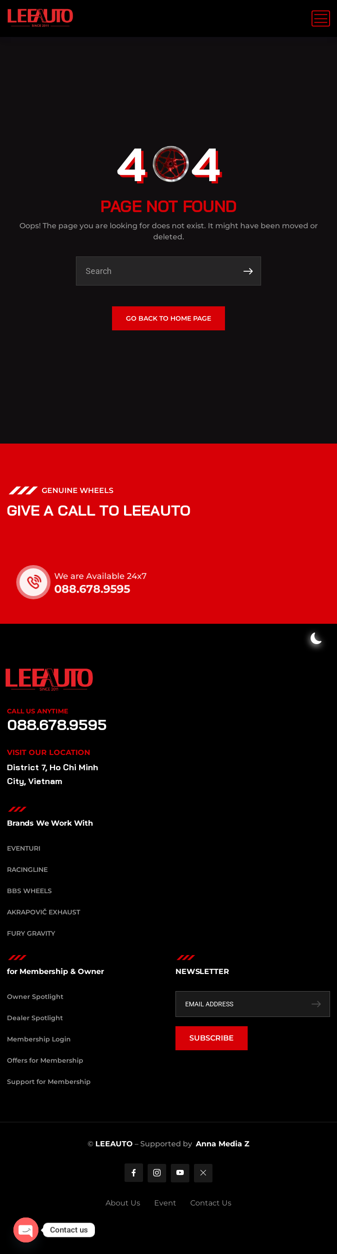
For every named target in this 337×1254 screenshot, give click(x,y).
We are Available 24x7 (112, 576)
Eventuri (23, 848)
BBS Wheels (29, 891)
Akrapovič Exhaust (43, 912)
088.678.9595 (104, 589)
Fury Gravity (31, 933)
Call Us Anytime (37, 711)
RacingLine (27, 869)
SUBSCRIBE (211, 1038)
